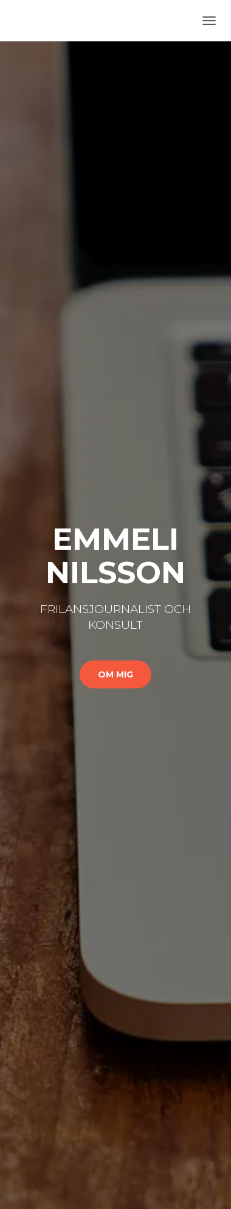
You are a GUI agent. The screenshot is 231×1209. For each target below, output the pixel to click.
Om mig (115, 674)
